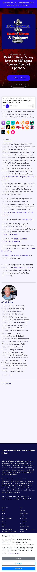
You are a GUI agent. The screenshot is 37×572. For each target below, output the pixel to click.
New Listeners (6, 518)
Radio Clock (24, 527)
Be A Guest (24, 513)
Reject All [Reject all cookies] (18, 558)
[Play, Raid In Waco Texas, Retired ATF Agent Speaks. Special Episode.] (7, 106)
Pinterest (23, 521)
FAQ (21, 507)
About (3, 510)
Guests (3, 524)
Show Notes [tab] (7, 139)
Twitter (23, 239)
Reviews (23, 524)
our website (27, 219)
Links (3, 527)
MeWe (16, 239)
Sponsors (4, 516)
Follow (18, 85)
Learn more (14, 553)
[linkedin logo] (12, 375)
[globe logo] (2, 375)
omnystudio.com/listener (16, 255)
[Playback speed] (33, 106)
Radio (3, 521)
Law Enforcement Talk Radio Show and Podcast (8, 531)
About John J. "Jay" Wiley (27, 530)
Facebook (16, 241)
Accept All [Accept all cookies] (18, 568)
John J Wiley (7, 302)
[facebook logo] (10, 375)
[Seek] (22, 106)
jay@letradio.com (9, 234)
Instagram (5, 241)
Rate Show (23, 518)
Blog (3, 513)
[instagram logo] (7, 375)
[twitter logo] (5, 375)
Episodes (4, 507)
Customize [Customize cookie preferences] (18, 563)
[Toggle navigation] (30, 13)
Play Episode (18, 78)
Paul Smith (6, 384)
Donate (22, 510)
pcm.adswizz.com (21, 267)
